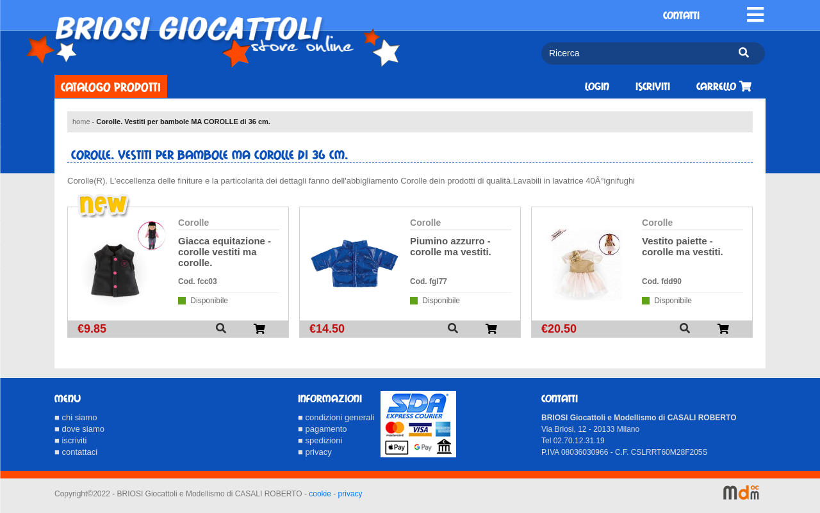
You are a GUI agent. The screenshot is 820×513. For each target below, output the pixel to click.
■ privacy (315, 452)
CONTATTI (681, 15)
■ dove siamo (79, 429)
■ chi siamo (75, 417)
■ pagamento (322, 429)
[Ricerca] (634, 53)
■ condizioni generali (336, 417)
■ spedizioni (320, 440)
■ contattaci (75, 452)
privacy (350, 493)
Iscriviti (653, 86)
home (81, 121)
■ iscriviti (70, 440)
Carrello (723, 86)
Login (597, 86)
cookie (320, 493)
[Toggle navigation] (755, 15)
